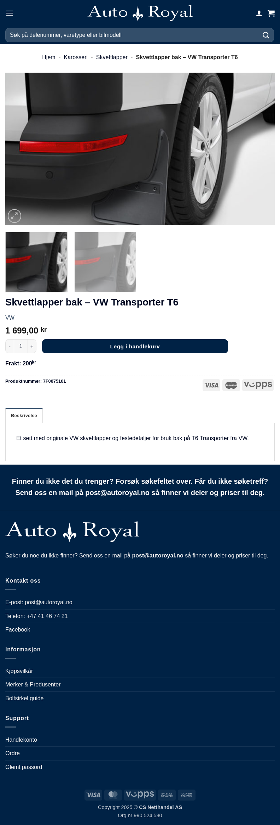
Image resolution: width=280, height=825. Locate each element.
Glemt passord (23, 767)
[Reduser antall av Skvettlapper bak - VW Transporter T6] (9, 346)
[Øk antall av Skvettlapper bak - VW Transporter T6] (32, 346)
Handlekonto (21, 740)
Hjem (48, 57)
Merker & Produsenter (33, 684)
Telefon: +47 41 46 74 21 (36, 616)
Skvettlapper (112, 57)
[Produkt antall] (21, 346)
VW (9, 318)
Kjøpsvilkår (19, 671)
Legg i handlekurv (135, 346)
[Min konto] (259, 13)
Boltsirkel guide (24, 698)
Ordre (12, 753)
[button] (9, 13)
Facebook (17, 630)
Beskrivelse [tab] (24, 415)
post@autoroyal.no (48, 602)
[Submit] (266, 35)
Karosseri (76, 57)
